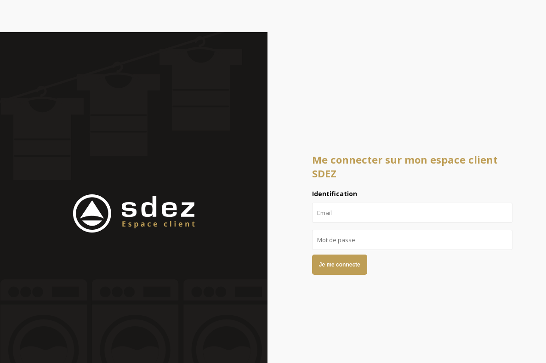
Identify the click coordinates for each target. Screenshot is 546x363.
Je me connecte (339, 264)
